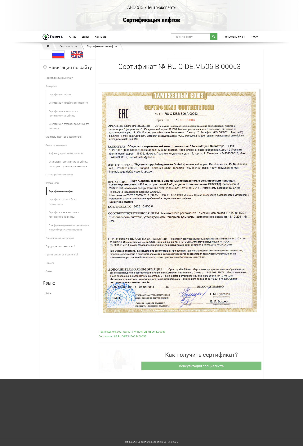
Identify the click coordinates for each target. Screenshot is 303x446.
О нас (72, 36)
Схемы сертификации (56, 145)
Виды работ (51, 86)
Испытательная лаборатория (60, 238)
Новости (50, 263)
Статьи (49, 271)
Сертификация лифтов (151, 20)
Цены (85, 36)
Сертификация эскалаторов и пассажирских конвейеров (63, 113)
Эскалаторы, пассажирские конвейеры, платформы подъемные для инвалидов (68, 164)
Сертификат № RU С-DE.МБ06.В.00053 (122, 336)
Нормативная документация (59, 77)
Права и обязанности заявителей (62, 254)
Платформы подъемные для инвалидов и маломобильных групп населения (69, 227)
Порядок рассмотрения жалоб (60, 246)
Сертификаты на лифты (102, 46)
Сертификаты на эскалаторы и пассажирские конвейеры (64, 214)
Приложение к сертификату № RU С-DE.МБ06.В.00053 (132, 331)
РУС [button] (254, 36)
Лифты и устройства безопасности (66, 153)
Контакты (101, 36)
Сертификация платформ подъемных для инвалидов (69, 126)
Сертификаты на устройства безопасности (63, 202)
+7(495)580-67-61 (234, 36)
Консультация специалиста (202, 366)
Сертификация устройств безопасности (68, 102)
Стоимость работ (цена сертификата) (64, 136)
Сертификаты (68, 46)
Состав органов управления (59, 174)
